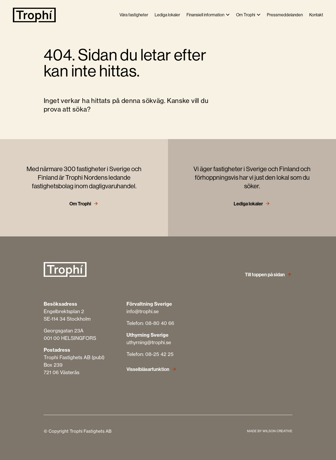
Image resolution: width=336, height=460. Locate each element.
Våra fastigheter (134, 14)
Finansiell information (205, 14)
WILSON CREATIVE (277, 431)
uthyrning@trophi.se (148, 342)
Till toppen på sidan (265, 275)
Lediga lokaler (167, 14)
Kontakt (316, 14)
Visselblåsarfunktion (147, 369)
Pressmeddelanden (285, 14)
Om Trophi (245, 14)
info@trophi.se (142, 311)
